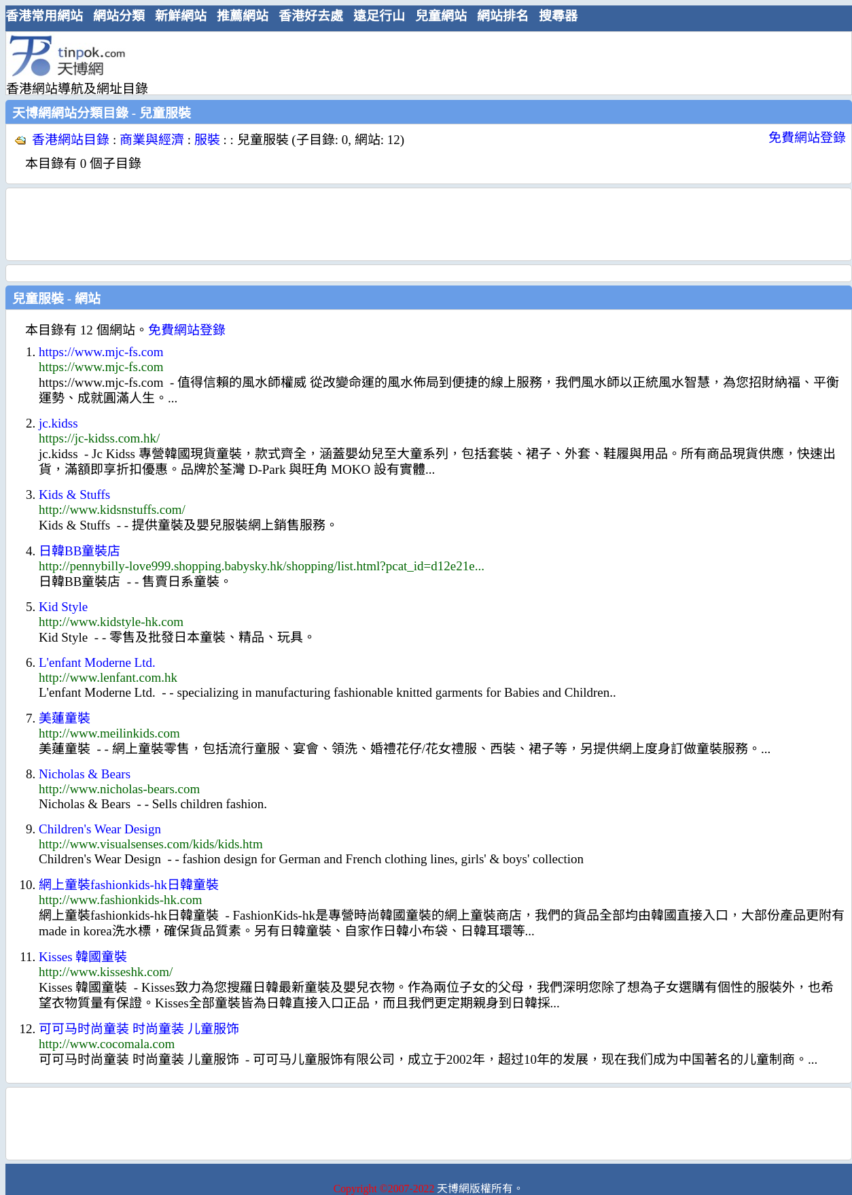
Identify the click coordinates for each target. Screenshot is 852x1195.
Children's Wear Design (100, 829)
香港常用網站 (44, 16)
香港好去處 (311, 16)
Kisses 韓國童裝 (83, 957)
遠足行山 (379, 16)
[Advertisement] (423, 62)
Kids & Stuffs (74, 494)
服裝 (207, 140)
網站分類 (119, 16)
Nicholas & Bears (84, 774)
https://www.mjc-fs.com (101, 352)
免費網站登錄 (807, 138)
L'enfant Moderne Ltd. (97, 662)
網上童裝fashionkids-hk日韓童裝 (129, 885)
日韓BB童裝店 (79, 551)
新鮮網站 (181, 16)
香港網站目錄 (70, 140)
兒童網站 (441, 16)
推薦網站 (242, 16)
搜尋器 (558, 16)
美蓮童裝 (64, 718)
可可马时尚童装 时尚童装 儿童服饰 (139, 1029)
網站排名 (503, 16)
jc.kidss (58, 423)
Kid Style (63, 607)
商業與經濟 (152, 140)
